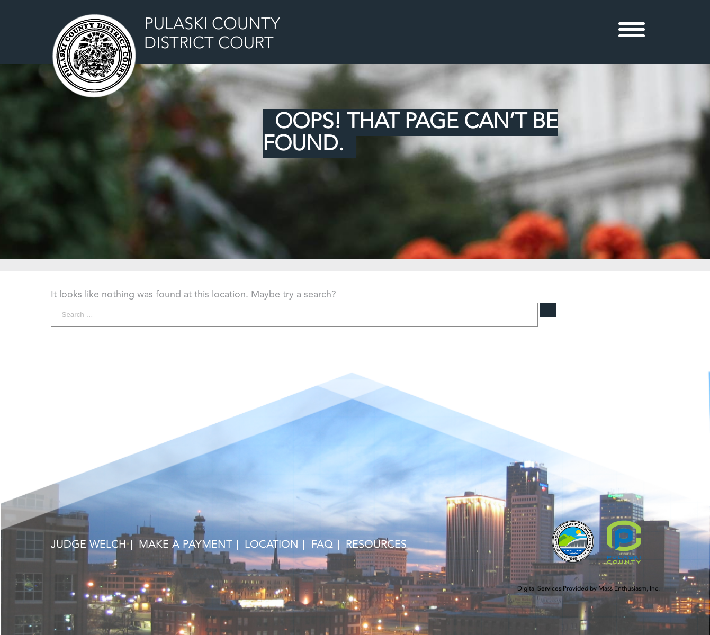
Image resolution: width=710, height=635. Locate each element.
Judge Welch (88, 545)
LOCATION (272, 545)
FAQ (322, 545)
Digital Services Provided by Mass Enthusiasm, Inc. (588, 589)
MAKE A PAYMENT (185, 545)
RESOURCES (376, 545)
